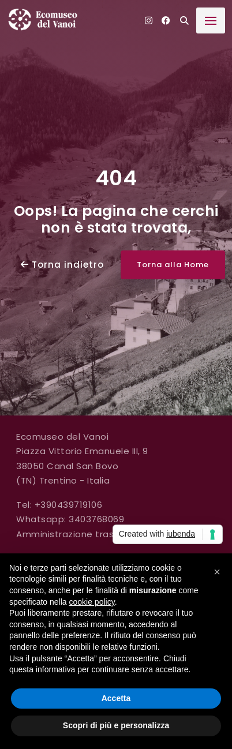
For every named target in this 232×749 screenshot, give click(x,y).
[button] (217, 572)
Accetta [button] (116, 698)
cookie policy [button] (92, 601)
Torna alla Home (173, 264)
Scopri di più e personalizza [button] (116, 725)
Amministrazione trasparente (83, 534)
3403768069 (96, 519)
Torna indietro (62, 265)
